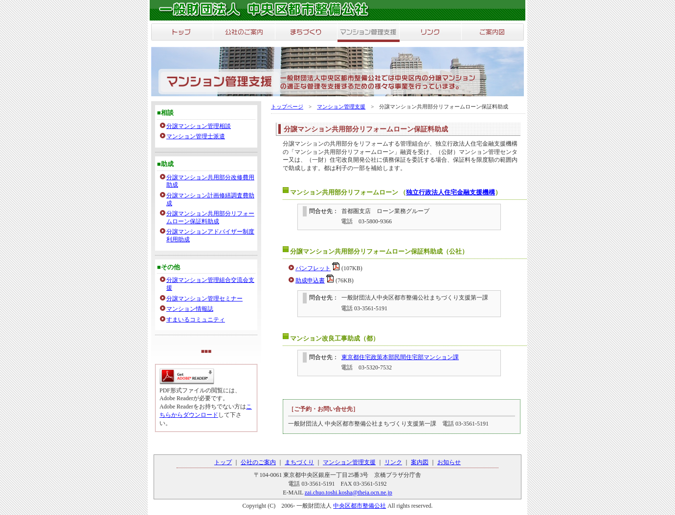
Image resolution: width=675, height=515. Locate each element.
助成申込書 (310, 280)
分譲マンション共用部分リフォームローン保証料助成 (210, 217)
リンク (393, 462)
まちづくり (299, 462)
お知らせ (449, 462)
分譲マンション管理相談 (198, 126)
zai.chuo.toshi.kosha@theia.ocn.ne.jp (348, 492)
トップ (223, 462)
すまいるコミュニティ (195, 319)
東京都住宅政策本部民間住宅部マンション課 (400, 357)
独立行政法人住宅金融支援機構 (450, 192)
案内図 (419, 462)
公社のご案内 (258, 462)
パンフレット (313, 268)
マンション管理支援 (341, 106)
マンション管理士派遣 (195, 136)
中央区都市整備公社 (359, 505)
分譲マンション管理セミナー (204, 298)
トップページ (287, 106)
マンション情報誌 (189, 308)
